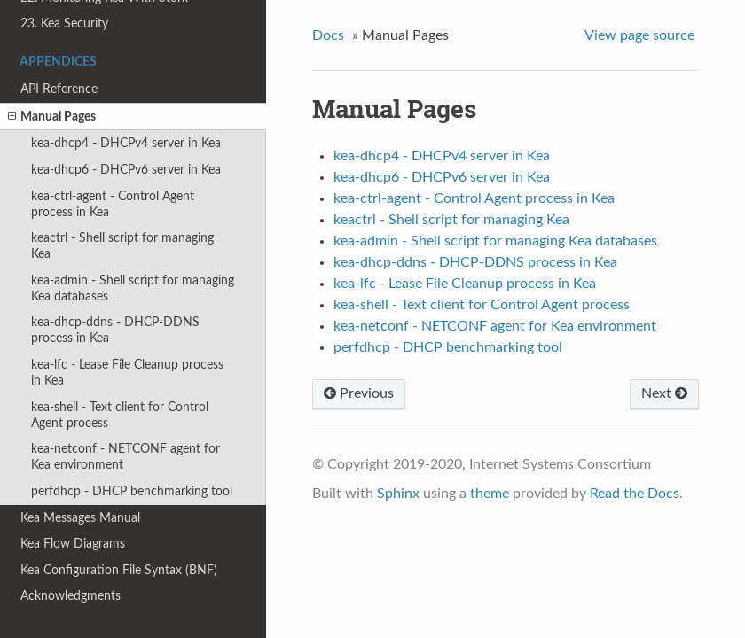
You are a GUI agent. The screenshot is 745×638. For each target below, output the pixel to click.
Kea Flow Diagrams (72, 543)
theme (489, 493)
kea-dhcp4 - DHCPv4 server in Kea (126, 143)
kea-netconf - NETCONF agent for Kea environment (125, 456)
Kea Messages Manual (80, 518)
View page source (639, 35)
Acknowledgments (70, 596)
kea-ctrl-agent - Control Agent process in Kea (112, 204)
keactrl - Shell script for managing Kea (122, 246)
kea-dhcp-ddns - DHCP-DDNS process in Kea (115, 330)
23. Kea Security (64, 23)
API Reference (59, 89)
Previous (359, 393)
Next (664, 393)
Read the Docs (634, 493)
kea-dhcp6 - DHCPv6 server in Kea (126, 169)
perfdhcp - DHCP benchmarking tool (131, 491)
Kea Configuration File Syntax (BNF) (118, 570)
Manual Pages (52, 117)
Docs (328, 35)
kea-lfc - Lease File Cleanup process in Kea (127, 372)
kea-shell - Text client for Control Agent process (119, 415)
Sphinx (398, 493)
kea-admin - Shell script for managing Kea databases (132, 288)
